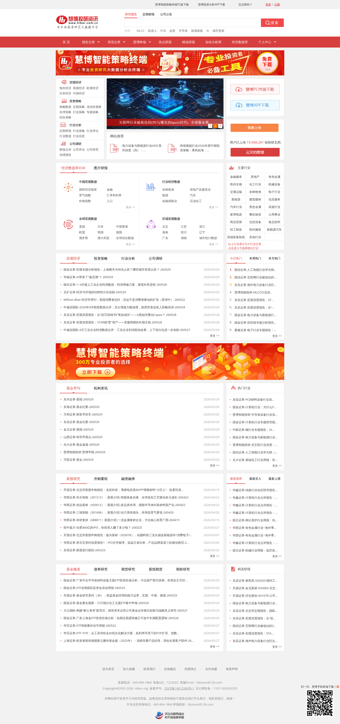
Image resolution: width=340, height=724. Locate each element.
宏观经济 (75, 82)
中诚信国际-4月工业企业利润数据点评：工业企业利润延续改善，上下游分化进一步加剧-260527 (127, 330)
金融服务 (236, 177)
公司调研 (75, 144)
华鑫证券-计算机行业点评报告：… (255, 497)
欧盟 (82, 232)
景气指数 (85, 195)
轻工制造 (236, 229)
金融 (110, 189)
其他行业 (255, 237)
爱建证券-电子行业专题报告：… (253, 330)
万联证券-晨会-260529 (78, 460)
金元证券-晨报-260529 (78, 429)
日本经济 (65, 93)
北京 (165, 226)
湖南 (184, 238)
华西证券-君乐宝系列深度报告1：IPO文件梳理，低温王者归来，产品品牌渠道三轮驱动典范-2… (126, 542)
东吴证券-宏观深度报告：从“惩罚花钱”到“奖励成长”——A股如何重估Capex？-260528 (120, 315)
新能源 (235, 199)
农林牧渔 (168, 189)
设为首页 (108, 669)
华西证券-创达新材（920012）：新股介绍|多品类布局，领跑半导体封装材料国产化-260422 (125, 505)
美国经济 (79, 88)
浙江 (202, 226)
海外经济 (65, 88)
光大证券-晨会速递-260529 (81, 444)
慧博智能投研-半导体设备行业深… (255, 415)
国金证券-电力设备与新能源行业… (255, 437)
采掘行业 (274, 207)
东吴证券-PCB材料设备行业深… (253, 399)
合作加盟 (211, 669)
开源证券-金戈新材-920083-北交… (255, 588)
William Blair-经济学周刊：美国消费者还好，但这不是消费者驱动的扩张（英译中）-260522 (124, 300)
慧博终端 (139, 42)
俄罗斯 (83, 238)
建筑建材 (255, 199)
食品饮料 (274, 222)
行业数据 (65, 136)
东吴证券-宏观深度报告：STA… (253, 633)
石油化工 (196, 201)
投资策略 (75, 101)
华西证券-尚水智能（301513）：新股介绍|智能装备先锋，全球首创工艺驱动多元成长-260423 (126, 497)
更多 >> (130, 207)
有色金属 (274, 177)
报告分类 (88, 42)
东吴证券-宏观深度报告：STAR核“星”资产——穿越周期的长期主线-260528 (113, 322)
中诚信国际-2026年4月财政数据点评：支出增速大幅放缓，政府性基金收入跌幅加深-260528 (124, 307)
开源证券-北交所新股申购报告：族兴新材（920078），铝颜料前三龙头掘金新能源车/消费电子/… (128, 535)
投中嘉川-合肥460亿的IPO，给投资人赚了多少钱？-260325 (103, 527)
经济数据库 (240, 42)
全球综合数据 (125, 238)
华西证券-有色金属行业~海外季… (254, 528)
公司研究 (92, 149)
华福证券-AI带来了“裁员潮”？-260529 (88, 277)
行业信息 (79, 136)
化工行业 (255, 184)
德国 (119, 232)
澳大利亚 (103, 238)
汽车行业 (236, 207)
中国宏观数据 (88, 182)
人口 (110, 201)
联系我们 (149, 669)
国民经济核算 (88, 189)
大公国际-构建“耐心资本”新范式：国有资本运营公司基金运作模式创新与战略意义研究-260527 (126, 610)
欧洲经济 (92, 88)
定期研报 (65, 131)
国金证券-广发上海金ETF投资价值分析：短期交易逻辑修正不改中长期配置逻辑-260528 (121, 618)
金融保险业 (169, 201)
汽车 (193, 195)
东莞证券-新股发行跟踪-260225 (84, 550)
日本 (101, 226)
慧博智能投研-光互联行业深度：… (255, 445)
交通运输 (236, 192)
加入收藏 (129, 669)
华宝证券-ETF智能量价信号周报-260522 (90, 625)
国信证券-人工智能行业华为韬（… (255, 452)
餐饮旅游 (255, 214)
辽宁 (202, 232)
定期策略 (79, 107)
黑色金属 (255, 207)
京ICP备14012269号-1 (179, 688)
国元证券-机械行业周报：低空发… (255, 550)
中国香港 (122, 226)
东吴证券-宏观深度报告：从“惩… (254, 618)
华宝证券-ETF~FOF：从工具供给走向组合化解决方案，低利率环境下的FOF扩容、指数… (121, 633)
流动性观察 (94, 107)
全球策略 (65, 112)
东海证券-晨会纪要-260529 (81, 407)
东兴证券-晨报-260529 (78, 399)
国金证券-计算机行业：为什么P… (254, 407)
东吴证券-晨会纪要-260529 (81, 422)
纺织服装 (255, 229)
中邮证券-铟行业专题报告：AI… (253, 430)
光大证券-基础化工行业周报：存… (255, 460)
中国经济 (79, 93)
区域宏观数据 (171, 219)
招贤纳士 (191, 669)
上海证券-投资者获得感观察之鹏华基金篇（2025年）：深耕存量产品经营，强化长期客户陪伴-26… (129, 641)
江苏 (184, 226)
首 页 (66, 42)
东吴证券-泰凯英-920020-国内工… (255, 580)
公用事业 (274, 214)
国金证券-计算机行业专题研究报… (255, 422)
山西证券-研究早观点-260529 (83, 437)
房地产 (255, 177)
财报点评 (65, 149)
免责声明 (232, 669)
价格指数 (85, 201)
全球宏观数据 (88, 219)
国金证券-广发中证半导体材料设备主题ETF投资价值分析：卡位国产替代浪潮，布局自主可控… (125, 580)
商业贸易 (236, 222)
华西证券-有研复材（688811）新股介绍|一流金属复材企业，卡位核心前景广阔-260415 (122, 520)
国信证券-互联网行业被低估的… (253, 277)
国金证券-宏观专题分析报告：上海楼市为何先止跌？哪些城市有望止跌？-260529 (117, 269)
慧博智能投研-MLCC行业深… (251, 292)
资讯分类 (114, 42)
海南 (165, 232)
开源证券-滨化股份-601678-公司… (255, 596)
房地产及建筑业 (200, 189)
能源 (165, 195)
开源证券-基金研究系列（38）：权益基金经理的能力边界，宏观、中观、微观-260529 (120, 595)
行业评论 (92, 131)
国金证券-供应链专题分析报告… (253, 322)
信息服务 (274, 199)
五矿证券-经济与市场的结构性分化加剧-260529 (95, 292)
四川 (184, 232)
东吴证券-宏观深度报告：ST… (252, 299)
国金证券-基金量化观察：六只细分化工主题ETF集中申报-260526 (106, 603)
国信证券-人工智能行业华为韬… (253, 269)
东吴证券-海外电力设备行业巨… (253, 284)
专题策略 (92, 112)
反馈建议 (170, 669)
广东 (165, 238)
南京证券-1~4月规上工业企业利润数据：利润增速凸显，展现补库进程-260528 (115, 284)
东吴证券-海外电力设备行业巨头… (255, 641)
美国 (82, 226)
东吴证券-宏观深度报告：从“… (252, 307)
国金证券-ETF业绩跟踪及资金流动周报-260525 (94, 588)
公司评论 (79, 149)
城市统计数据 (208, 238)
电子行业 (274, 192)
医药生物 (236, 184)
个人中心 (264, 42)
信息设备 (255, 222)
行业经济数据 (171, 182)
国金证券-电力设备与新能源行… (253, 315)
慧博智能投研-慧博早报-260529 (84, 452)
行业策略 (79, 112)
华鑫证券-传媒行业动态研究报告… (255, 490)
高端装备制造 (236, 237)
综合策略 (65, 117)
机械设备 (274, 184)
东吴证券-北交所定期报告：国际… (255, 611)
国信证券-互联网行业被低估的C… (254, 626)
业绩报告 (65, 155)
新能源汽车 (274, 229)
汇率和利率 (114, 195)
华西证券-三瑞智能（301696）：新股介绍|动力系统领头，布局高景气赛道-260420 (119, 512)
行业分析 (75, 125)
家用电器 (236, 214)
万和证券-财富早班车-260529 (83, 414)
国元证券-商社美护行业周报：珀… (255, 520)
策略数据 (65, 107)
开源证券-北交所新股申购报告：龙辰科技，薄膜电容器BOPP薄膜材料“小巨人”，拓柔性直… (124, 490)
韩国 (101, 232)
